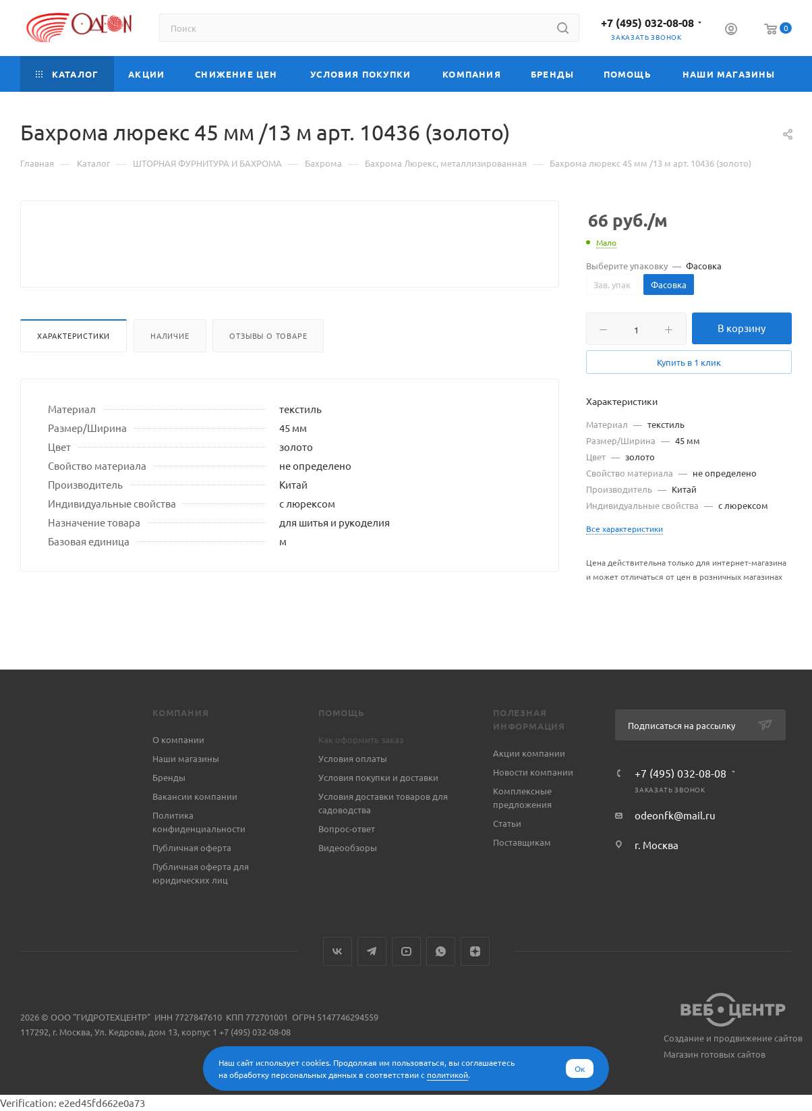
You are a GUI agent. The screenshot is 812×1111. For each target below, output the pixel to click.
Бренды (168, 777)
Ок (580, 1068)
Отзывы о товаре (268, 367)
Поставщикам (522, 842)
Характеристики (73, 367)
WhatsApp (440, 951)
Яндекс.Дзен (475, 951)
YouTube (406, 951)
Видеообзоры (347, 847)
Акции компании (529, 753)
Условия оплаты (352, 758)
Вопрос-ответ (346, 828)
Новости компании (533, 772)
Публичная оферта (191, 847)
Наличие (170, 367)
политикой (447, 1074)
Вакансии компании (194, 796)
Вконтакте (337, 951)
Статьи (507, 823)
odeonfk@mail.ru (675, 815)
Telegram (371, 951)
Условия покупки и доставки (378, 777)
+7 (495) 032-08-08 (647, 23)
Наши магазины (185, 758)
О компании (178, 739)
